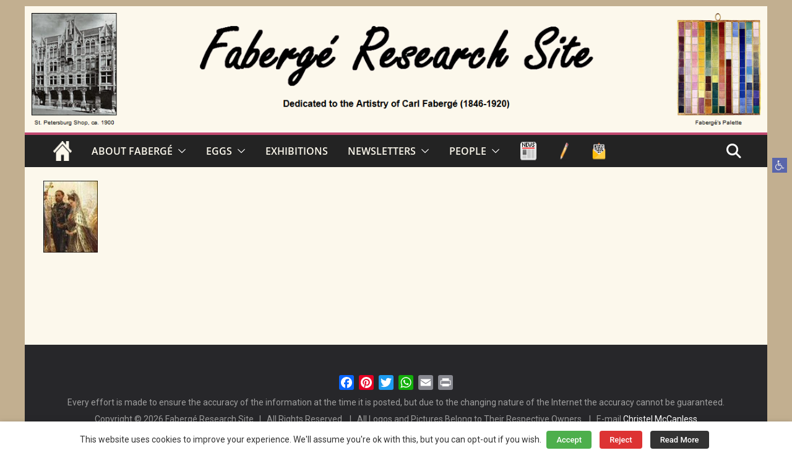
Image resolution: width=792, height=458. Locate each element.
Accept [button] (569, 439)
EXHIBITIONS (296, 151)
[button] (779, 165)
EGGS (219, 151)
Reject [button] (620, 439)
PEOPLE (467, 151)
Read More (679, 439)
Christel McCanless (660, 419)
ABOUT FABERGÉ (132, 151)
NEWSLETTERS (382, 151)
